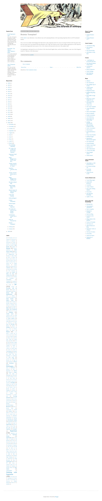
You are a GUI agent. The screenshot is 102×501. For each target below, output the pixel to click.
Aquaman (13, 240)
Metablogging (9, 366)
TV (7, 463)
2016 (9, 101)
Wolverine (8, 481)
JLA (11, 340)
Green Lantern (11, 318)
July (10, 134)
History (13, 325)
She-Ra (15, 418)
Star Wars (8, 427)
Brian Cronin (13, 260)
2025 (9, 85)
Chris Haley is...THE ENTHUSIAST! (90, 163)
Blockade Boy (89, 204)
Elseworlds (8, 297)
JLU (16, 340)
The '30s (12, 440)
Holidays (8, 327)
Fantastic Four (14, 304)
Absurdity (10, 237)
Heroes (7, 325)
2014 (9, 106)
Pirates (13, 388)
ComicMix (88, 185)
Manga (11, 361)
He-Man (12, 324)
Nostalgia (13, 382)
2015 (9, 104)
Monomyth (8, 370)
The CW (9, 446)
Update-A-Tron (89, 196)
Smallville (10, 421)
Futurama (10, 310)
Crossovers (15, 282)
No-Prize (7, 382)
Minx (14, 369)
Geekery (11, 312)
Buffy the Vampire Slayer (10, 261)
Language (8, 345)
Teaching (11, 439)
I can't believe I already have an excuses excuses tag (11, 333)
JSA (8, 342)
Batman (8, 248)
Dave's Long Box (90, 209)
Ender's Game (9, 300)
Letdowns (8, 348)
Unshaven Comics (9, 464)
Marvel (15, 361)
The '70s (15, 442)
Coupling (14, 281)
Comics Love (9, 275)
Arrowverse (8, 242)
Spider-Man (8, 424)
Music (15, 372)
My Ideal (11, 373)
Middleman (13, 367)
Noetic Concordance (90, 128)
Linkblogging (8, 351)
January (11, 228)
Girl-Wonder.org (89, 117)
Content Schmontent (12, 201)
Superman (13, 431)
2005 (9, 231)
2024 (9, 87)
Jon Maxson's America (89, 67)
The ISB (15, 446)
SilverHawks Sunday (12, 420)
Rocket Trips (9, 408)
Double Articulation (90, 115)
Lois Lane (11, 357)
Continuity (11, 278)
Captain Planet (13, 266)
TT (14, 461)
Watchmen (10, 478)
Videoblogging (9, 470)
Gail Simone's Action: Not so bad (12, 216)
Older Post (78, 67)
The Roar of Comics (90, 232)
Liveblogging (10, 352)
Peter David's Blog (90, 50)
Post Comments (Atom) (31, 69)
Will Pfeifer (13, 479)
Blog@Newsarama (90, 90)
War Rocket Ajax (14, 476)
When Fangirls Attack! (89, 153)
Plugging (8, 390)
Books (14, 257)
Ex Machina (13, 301)
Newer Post (23, 67)
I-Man (16, 334)
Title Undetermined (90, 148)
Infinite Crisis (10, 337)
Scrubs (12, 412)
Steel (14, 427)
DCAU (13, 286)
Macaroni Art (8, 360)
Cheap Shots (9, 269)
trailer (24, 37)
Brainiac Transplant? (12, 223)
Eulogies (8, 301)
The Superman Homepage (89, 194)
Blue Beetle (14, 255)
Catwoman (15, 267)
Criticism (8, 282)
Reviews (8, 406)
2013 (9, 108)
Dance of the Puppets (91, 111)
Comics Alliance (90, 186)
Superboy (8, 429)
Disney (14, 291)
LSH (13, 358)
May (10, 139)
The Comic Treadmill (91, 106)
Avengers (7, 243)
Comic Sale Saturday (11, 195)
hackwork (12, 321)
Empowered (14, 297)
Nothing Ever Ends (9, 384)
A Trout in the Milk (90, 150)
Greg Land (14, 319)
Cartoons (8, 267)
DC (15, 284)
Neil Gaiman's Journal (89, 48)
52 (6, 237)
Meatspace (11, 363)
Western (15, 478)
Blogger (56, 496)
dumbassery (9, 294)
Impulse (15, 336)
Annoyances (13, 239)
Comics (7, 272)
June (10, 137)
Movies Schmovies (90, 69)
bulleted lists (8, 263)
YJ (15, 482)
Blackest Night (14, 252)
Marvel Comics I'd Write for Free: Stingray (13, 191)
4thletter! (88, 81)
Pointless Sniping (14, 391)
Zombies (8, 484)
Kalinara (9, 343)
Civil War (15, 269)
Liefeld (14, 349)
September (11, 130)
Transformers (9, 461)
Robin (14, 406)
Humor (8, 331)
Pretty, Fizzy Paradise (91, 134)
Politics (11, 393)
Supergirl (15, 429)
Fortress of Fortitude (90, 222)
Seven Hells (89, 233)
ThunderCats (8, 455)
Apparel (7, 240)
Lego (14, 346)
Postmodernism (9, 394)
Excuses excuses (9, 303)
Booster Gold (8, 258)
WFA (8, 479)
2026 (9, 83)
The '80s (9, 443)
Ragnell (14, 402)
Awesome (13, 243)
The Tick (13, 449)
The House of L (89, 224)
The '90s (13, 443)
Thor (14, 454)
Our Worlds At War (11, 387)
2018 (9, 97)
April (10, 141)
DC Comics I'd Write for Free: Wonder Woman (12, 210)
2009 (9, 116)
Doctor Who (9, 292)
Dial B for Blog (89, 214)
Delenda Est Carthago (89, 211)
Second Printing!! (90, 143)
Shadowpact (8, 415)
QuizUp (14, 400)
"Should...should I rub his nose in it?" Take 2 (13, 165)
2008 (9, 118)
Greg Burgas (8, 319)
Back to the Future (9, 245)
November (11, 126)
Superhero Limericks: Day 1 (13, 169)
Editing (13, 295)
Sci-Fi (15, 409)
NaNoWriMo (14, 375)
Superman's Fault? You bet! (13, 155)
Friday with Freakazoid (11, 309)
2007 (9, 120)
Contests (15, 276)
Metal (7, 367)
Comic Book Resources (89, 182)
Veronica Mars (9, 467)
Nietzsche (8, 379)
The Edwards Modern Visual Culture (91, 64)
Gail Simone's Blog (90, 45)
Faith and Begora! (13, 198)
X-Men (12, 482)
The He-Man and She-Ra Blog (90, 119)
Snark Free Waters (90, 235)
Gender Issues (9, 313)
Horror (13, 330)
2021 (9, 93)
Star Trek (13, 426)
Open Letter (15, 385)
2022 (9, 91)
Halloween (10, 322)
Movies (15, 370)
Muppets (10, 372)
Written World (89, 155)
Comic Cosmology (11, 270)
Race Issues (8, 402)
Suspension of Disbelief (89, 238)
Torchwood (10, 458)
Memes (7, 364)
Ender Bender (9, 298)
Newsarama (89, 191)
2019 (9, 95)
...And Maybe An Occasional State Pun (91, 61)
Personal (7, 388)
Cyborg (10, 284)
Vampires (13, 466)
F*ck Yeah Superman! (88, 170)
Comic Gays (89, 104)
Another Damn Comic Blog (89, 88)
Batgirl (13, 246)
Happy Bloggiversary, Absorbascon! (12, 179)
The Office (11, 448)
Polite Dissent (89, 130)
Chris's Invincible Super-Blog (90, 102)
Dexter (13, 289)
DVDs (7, 295)
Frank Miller (13, 307)
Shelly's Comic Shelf (90, 145)
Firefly (14, 306)
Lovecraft (7, 358)
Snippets (15, 421)
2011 (9, 112)
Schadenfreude (8, 409)
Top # (16, 457)
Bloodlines (8, 255)
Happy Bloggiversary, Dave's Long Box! (12, 159)
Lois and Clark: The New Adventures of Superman (11, 354)
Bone (9, 257)
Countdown (8, 281)
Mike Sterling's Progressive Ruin (90, 125)
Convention (8, 279)
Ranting (7, 403)
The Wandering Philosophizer (89, 73)
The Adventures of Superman (11, 445)
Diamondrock (8, 291)
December (11, 124)
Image (11, 336)
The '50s (10, 442)
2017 (9, 99)
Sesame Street (12, 414)
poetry (7, 391)
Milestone (8, 369)
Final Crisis (10, 306)
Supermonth (8, 437)
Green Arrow (14, 316)
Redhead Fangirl (90, 136)
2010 (9, 114)
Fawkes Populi (12, 203)
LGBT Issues (14, 348)
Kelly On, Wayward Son (12, 220)
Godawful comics (9, 315)
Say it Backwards (90, 141)
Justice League (14, 342)
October (11, 128)
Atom (14, 242)
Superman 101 (89, 147)
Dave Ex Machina (90, 113)
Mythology (8, 375)
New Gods (12, 378)
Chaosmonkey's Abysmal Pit (89, 206)
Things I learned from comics (11, 451)
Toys (14, 460)
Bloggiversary (11, 254)
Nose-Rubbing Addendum (12, 145)
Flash (7, 307)
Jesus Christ (8, 339)
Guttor (7, 321)
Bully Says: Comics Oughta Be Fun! (90, 99)
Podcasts (13, 390)
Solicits (9, 423)
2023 (9, 89)
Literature (15, 351)
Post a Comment (26, 64)
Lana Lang (14, 343)
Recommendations (9, 405)
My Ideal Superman (12, 206)
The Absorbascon (90, 82)
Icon (8, 336)
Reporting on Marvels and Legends (91, 139)
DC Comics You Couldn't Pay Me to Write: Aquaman (12, 150)
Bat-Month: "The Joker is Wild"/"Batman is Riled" (11, 50)
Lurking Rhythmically (89, 122)
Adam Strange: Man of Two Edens (12, 187)
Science (10, 411)
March (10, 143)
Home (51, 67)
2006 (9, 122)
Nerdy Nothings (10, 376)
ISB (15, 337)
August (11, 132)
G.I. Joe (15, 310)
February (11, 226)
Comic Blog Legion (90, 180)
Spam (14, 423)
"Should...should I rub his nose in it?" (13, 174)
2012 (9, 110)
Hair (16, 321)
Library (9, 349)
